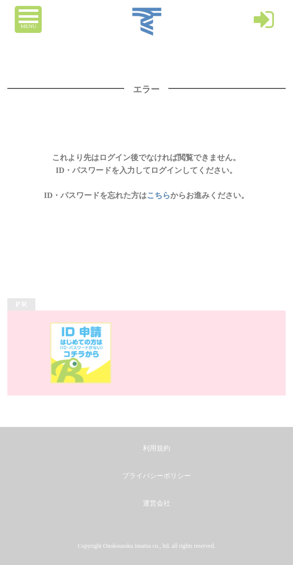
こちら (158, 195)
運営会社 (156, 503)
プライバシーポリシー (156, 476)
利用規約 (156, 448)
